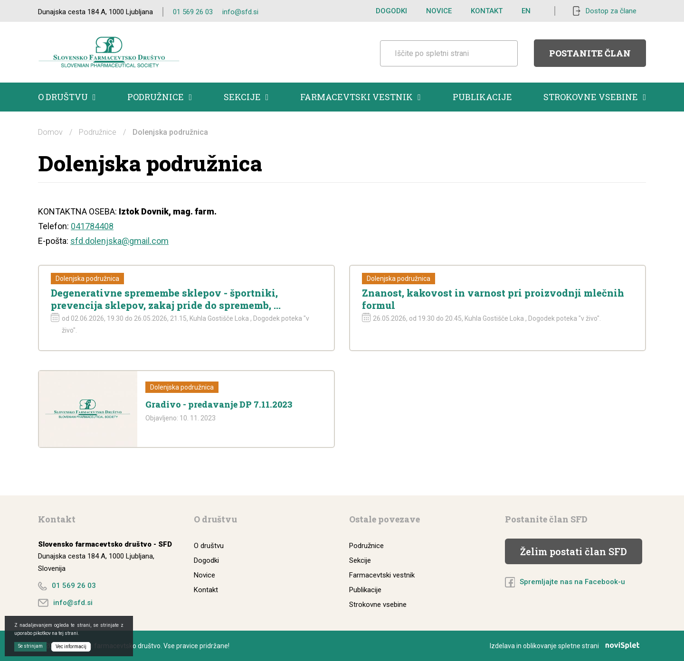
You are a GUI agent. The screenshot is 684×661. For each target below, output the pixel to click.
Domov (50, 132)
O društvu (67, 96)
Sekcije (246, 96)
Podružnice (159, 96)
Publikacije (482, 96)
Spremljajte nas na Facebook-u (572, 581)
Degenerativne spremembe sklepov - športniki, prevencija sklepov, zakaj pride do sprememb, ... (166, 299)
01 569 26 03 (193, 12)
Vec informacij (71, 646)
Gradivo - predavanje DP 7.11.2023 (218, 404)
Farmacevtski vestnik (360, 96)
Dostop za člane (611, 11)
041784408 (92, 226)
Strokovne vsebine (594, 96)
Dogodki (391, 11)
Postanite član (590, 53)
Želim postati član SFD (573, 551)
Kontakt (487, 11)
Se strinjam (30, 646)
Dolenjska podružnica (87, 278)
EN (526, 11)
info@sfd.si (240, 12)
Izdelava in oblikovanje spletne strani (568, 646)
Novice (439, 11)
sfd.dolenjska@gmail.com (119, 241)
